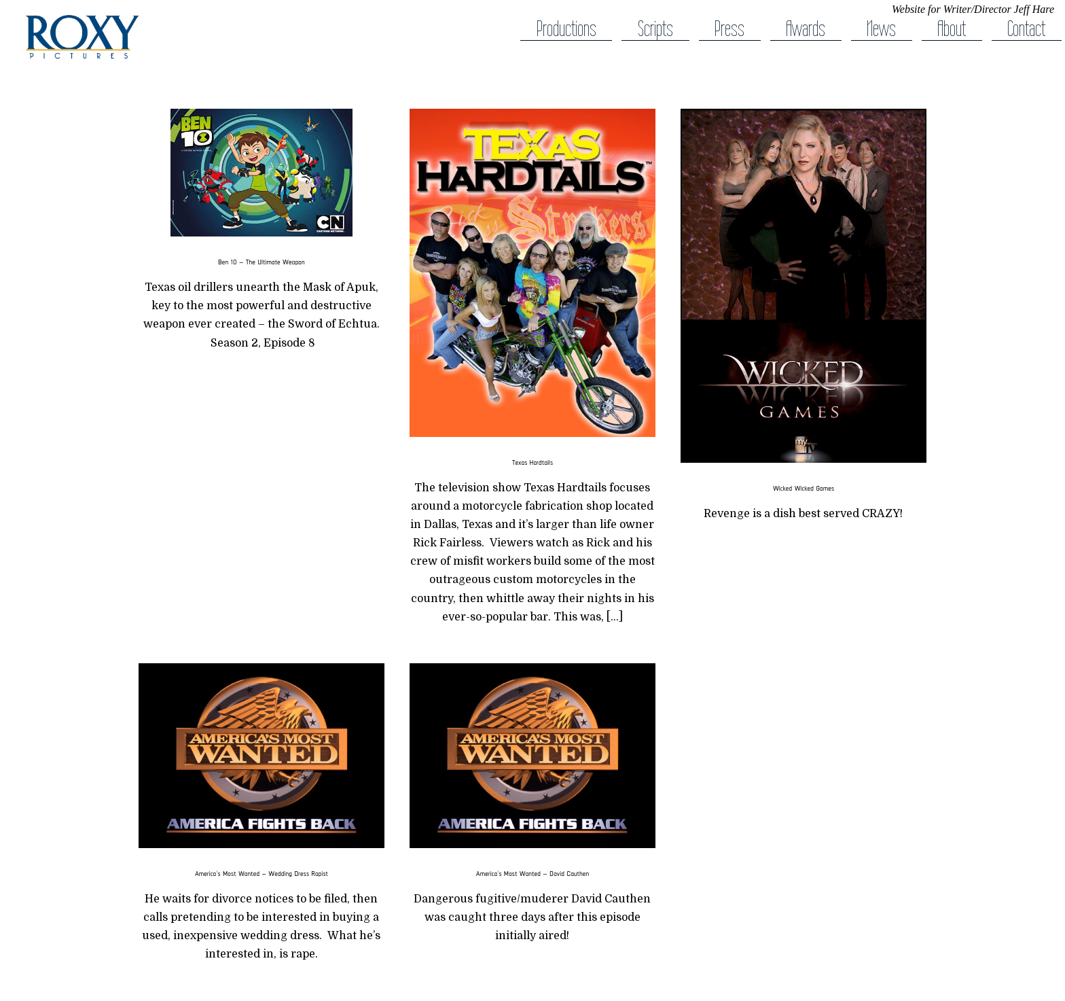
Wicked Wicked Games (803, 488)
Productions (566, 29)
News (881, 29)
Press (729, 29)
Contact (1026, 29)
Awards (805, 29)
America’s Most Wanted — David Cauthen (532, 873)
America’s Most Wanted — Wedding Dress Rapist (261, 873)
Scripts (655, 29)
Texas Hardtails (532, 462)
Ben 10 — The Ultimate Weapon (261, 261)
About (951, 29)
